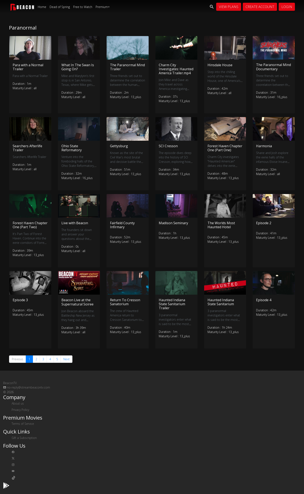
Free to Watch (82, 7)
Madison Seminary (173, 223)
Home (42, 7)
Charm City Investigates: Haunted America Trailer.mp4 (176, 69)
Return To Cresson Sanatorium (125, 302)
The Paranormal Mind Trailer (127, 67)
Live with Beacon (74, 223)
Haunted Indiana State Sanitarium (221, 302)
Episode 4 (263, 300)
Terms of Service (23, 424)
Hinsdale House (220, 65)
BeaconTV (10, 383)
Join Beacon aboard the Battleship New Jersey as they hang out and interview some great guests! (78, 320)
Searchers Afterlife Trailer (27, 148)
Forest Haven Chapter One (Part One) (225, 148)
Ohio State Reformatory (71, 148)
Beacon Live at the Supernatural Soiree (77, 302)
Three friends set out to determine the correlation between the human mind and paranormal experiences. (127, 85)
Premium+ (103, 7)
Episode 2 (263, 223)
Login (286, 6)
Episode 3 (20, 300)
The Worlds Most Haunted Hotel (221, 225)
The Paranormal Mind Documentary (273, 66)
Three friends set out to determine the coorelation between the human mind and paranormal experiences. (273, 85)
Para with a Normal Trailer (28, 67)
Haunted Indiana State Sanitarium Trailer (172, 304)
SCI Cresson (168, 146)
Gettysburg (119, 146)
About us (18, 403)
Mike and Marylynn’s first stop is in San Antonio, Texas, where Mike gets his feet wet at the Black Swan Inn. (77, 85)
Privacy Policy (20, 410)
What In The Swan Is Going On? (77, 67)
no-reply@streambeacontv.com (28, 387)
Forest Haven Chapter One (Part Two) (30, 225)
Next (66, 359)
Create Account (260, 6)
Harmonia (264, 146)
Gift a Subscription (24, 438)
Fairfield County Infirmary (122, 225)
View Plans (228, 6)
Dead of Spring (60, 7)
